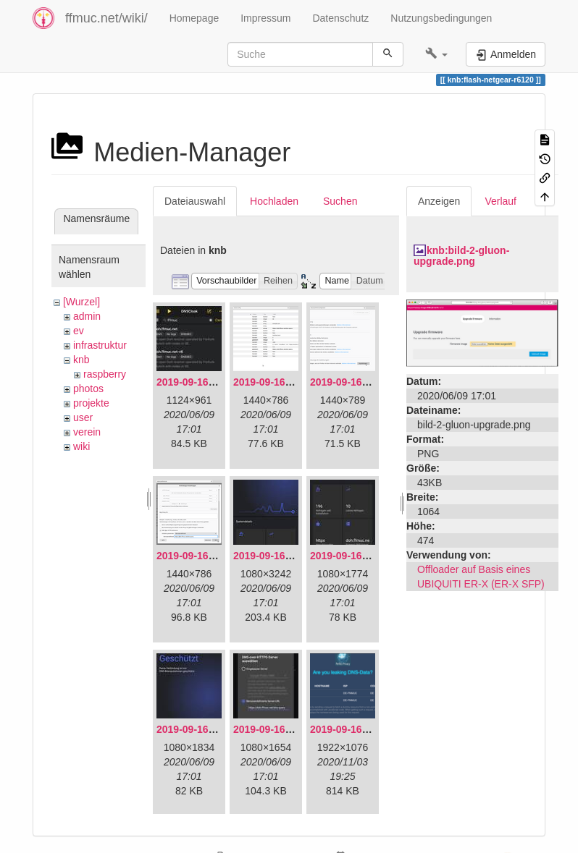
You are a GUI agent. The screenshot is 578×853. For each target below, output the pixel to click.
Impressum (265, 18)
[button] (436, 54)
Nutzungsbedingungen (441, 18)
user (83, 417)
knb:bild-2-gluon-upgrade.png (461, 256)
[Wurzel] (81, 301)
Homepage (194, 18)
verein (87, 432)
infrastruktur (100, 345)
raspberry (104, 374)
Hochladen (274, 201)
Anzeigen (439, 201)
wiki (81, 446)
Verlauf (500, 201)
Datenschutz (340, 18)
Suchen (340, 201)
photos (88, 388)
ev (78, 330)
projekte (91, 403)
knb (81, 359)
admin (87, 316)
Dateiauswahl (194, 201)
